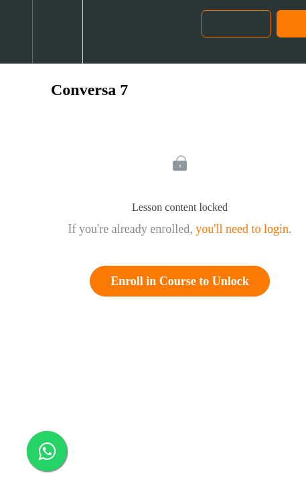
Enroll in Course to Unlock (179, 281)
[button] (16, 32)
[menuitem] (57, 32)
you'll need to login (242, 229)
